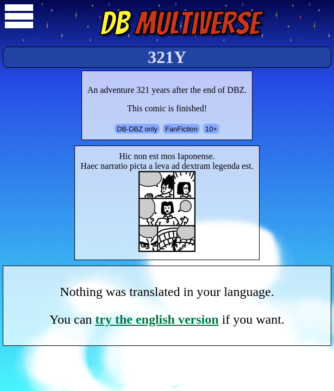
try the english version (156, 319)
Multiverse (180, 23)
